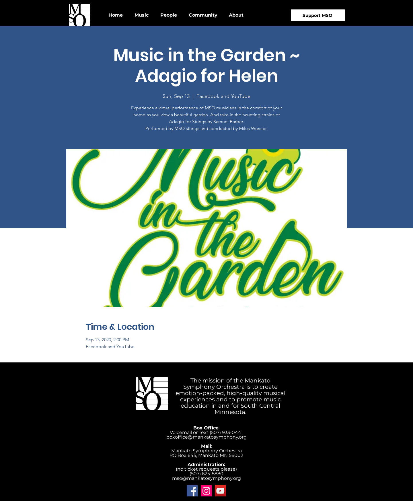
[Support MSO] (318, 15)
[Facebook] (192, 490)
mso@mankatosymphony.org (206, 478)
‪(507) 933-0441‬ (226, 432)
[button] (141, 15)
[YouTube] (220, 490)
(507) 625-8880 (206, 473)
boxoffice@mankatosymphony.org (206, 437)
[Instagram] (206, 490)
